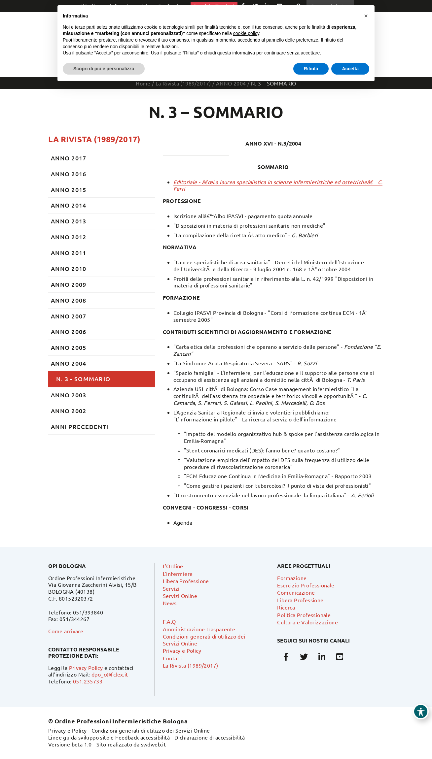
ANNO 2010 (69, 268)
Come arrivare (65, 631)
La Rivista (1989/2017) (94, 139)
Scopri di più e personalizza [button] (103, 68)
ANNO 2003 (69, 395)
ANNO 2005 (69, 347)
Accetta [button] (350, 68)
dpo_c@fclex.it (109, 674)
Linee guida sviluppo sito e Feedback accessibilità (109, 737)
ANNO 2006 (69, 331)
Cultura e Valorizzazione (307, 622)
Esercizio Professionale (305, 585)
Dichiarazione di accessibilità (209, 737)
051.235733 (87, 681)
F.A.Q (169, 621)
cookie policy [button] (246, 33)
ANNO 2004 (69, 363)
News (170, 603)
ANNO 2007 (69, 316)
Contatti (173, 658)
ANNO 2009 (69, 284)
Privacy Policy (86, 667)
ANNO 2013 (69, 221)
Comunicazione (296, 592)
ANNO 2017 (69, 158)
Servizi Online (180, 595)
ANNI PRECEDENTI (79, 426)
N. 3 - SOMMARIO (83, 378)
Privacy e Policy (182, 650)
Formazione (291, 578)
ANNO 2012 (69, 237)
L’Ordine (173, 566)
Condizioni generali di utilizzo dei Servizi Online (150, 730)
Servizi (171, 588)
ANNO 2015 (69, 189)
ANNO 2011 (69, 252)
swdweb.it (153, 744)
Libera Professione (186, 581)
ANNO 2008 (69, 300)
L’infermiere (178, 573)
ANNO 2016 (69, 174)
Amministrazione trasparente (199, 629)
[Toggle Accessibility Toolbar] (421, 711)
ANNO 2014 (69, 205)
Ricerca (286, 607)
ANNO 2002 (69, 410)
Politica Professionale (304, 614)
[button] (366, 16)
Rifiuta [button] (311, 68)
